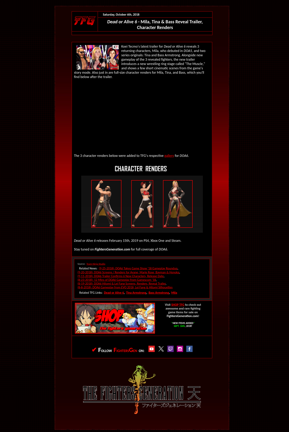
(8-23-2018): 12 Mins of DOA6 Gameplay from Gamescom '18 (116, 280)
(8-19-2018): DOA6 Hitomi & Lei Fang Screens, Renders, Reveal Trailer (121, 283)
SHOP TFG (177, 305)
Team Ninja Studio (96, 263)
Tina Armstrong (136, 293)
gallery (169, 155)
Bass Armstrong (159, 293)
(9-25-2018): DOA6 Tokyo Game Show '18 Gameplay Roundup (138, 268)
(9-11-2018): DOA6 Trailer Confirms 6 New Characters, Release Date (120, 276)
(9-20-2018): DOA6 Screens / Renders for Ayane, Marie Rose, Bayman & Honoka (128, 272)
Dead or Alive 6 (114, 293)
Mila (174, 293)
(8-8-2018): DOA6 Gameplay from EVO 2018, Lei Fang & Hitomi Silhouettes (124, 287)
